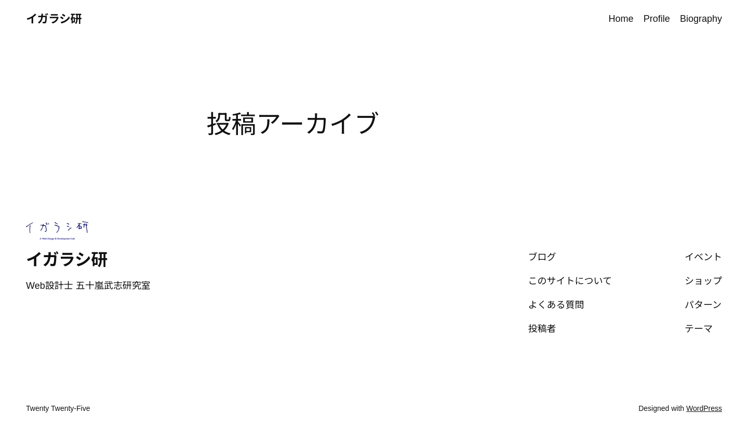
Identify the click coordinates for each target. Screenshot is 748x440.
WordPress (704, 408)
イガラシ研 (54, 18)
